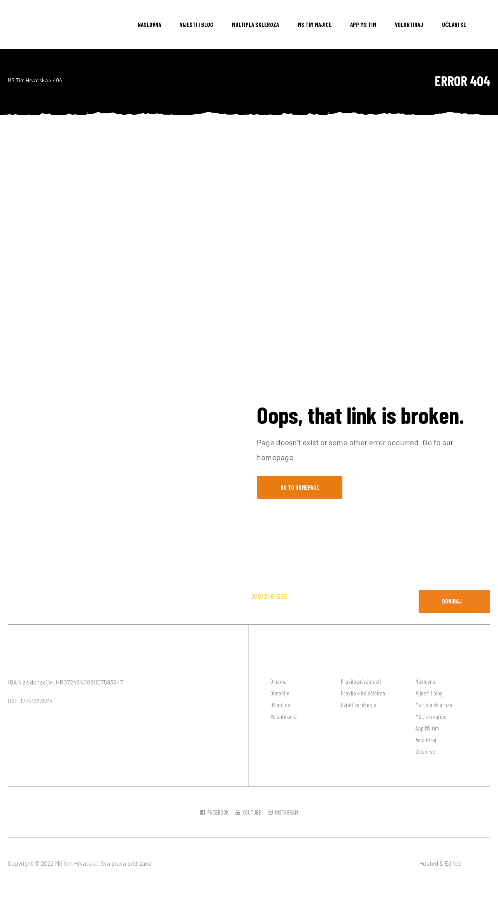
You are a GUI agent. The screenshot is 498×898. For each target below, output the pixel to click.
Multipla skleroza (255, 24)
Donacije (279, 693)
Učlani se (454, 24)
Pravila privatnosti (361, 681)
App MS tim (363, 24)
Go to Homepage (300, 487)
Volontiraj (409, 24)
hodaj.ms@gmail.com (322, 596)
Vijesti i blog (196, 24)
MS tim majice (314, 24)
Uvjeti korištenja (359, 704)
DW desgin (476, 863)
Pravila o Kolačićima (363, 693)
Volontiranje (283, 716)
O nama (278, 681)
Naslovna (149, 24)
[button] (454, 601)
